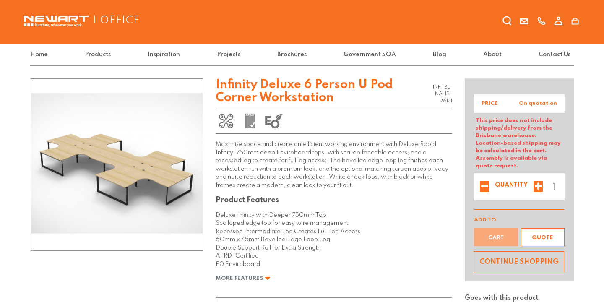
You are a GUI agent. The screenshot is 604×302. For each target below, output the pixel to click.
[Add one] (538, 187)
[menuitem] (40, 54)
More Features (243, 278)
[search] (507, 22)
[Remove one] (484, 187)
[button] (543, 237)
